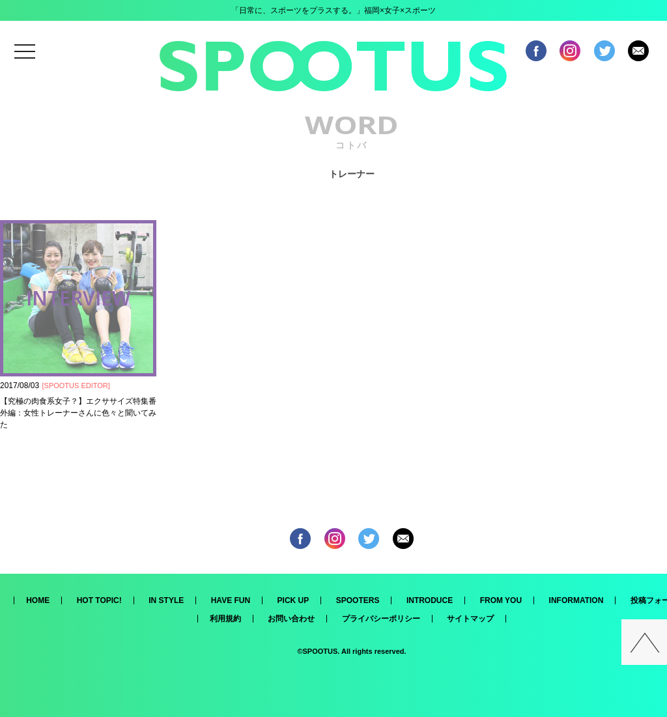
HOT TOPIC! (99, 600)
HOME (38, 600)
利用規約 (225, 619)
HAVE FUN (230, 600)
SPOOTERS (358, 600)
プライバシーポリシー (381, 619)
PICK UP (293, 600)
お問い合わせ (291, 619)
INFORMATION (576, 600)
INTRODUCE (429, 600)
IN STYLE (166, 600)
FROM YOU (501, 600)
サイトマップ (470, 619)
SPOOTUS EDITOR (76, 385)
